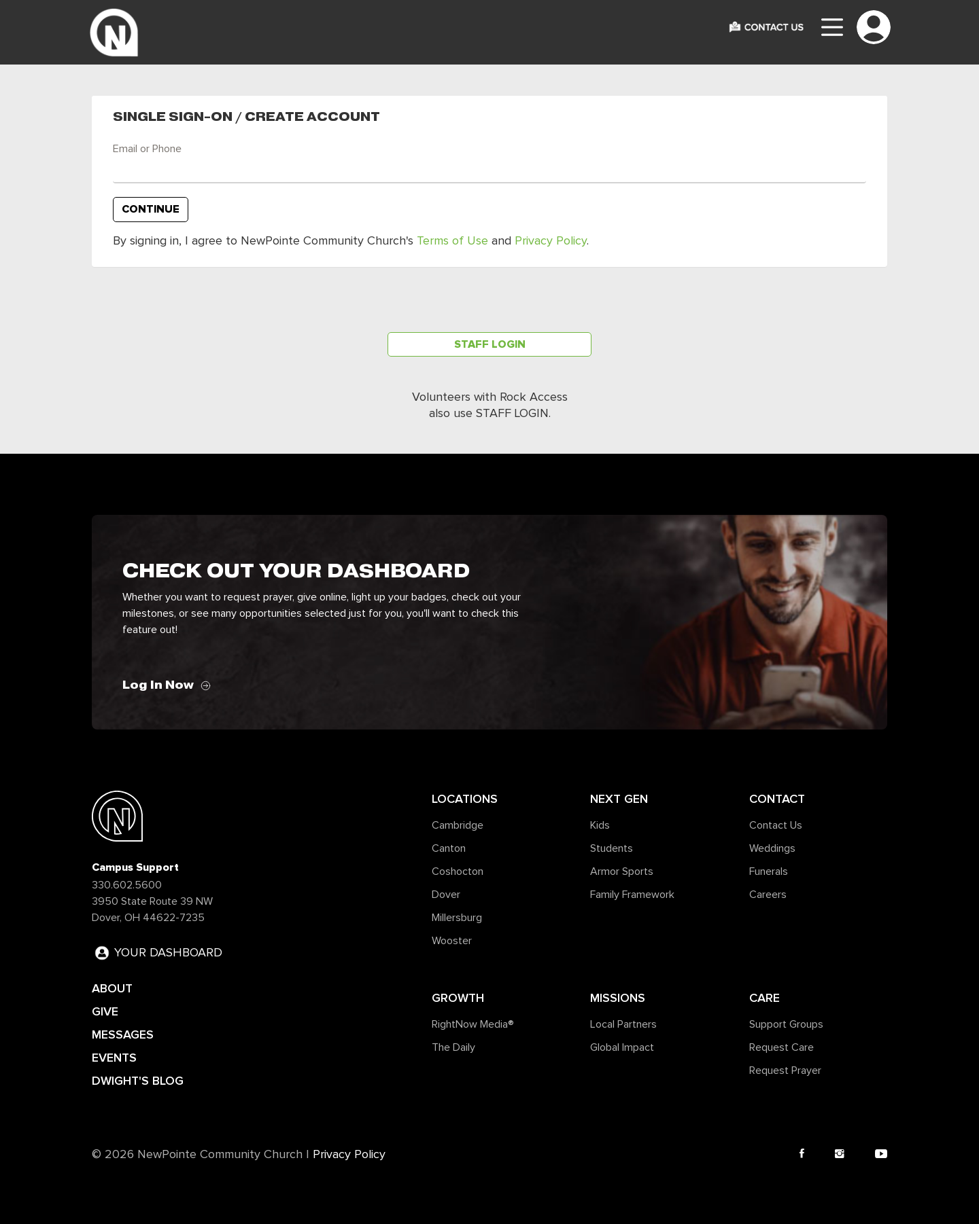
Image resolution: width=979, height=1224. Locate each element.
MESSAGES (123, 1034)
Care (764, 997)
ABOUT (112, 988)
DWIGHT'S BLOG (138, 1080)
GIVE (105, 1011)
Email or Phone (147, 148)
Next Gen (619, 798)
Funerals (768, 871)
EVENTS (114, 1057)
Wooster (452, 940)
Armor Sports (621, 871)
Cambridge (457, 825)
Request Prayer (785, 1070)
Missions (617, 997)
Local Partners (623, 1024)
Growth (458, 997)
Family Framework (632, 894)
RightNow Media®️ (473, 1024)
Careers (768, 894)
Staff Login (490, 344)
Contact (777, 798)
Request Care (781, 1047)
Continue (150, 209)
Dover (446, 894)
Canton (449, 848)
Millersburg (457, 917)
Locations (465, 798)
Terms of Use (452, 241)
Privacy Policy (551, 241)
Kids (600, 825)
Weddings (772, 848)
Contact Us (775, 825)
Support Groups (786, 1024)
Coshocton (457, 871)
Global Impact (622, 1047)
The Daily (453, 1047)
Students (611, 848)
